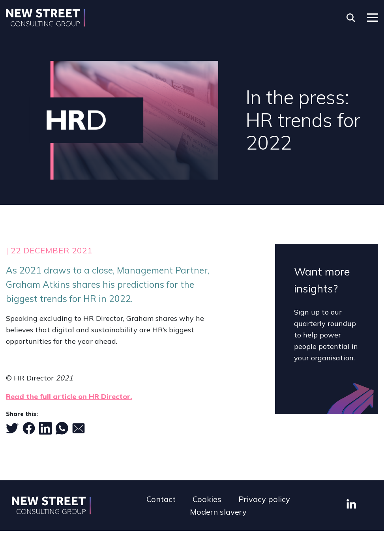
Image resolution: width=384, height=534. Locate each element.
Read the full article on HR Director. (69, 396)
